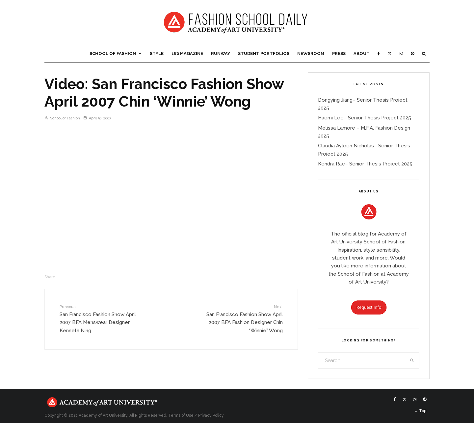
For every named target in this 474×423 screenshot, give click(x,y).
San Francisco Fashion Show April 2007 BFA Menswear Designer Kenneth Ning (100, 318)
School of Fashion (113, 53)
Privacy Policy (211, 415)
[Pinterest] (412, 53)
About (362, 53)
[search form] (361, 360)
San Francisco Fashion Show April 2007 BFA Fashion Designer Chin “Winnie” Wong (242, 318)
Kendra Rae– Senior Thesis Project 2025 (365, 164)
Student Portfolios (263, 53)
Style (157, 53)
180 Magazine (187, 53)
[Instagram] (401, 53)
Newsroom (310, 53)
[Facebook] (379, 53)
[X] (390, 53)
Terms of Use (181, 415)
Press (339, 53)
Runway (220, 53)
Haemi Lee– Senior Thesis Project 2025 (364, 118)
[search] (412, 360)
